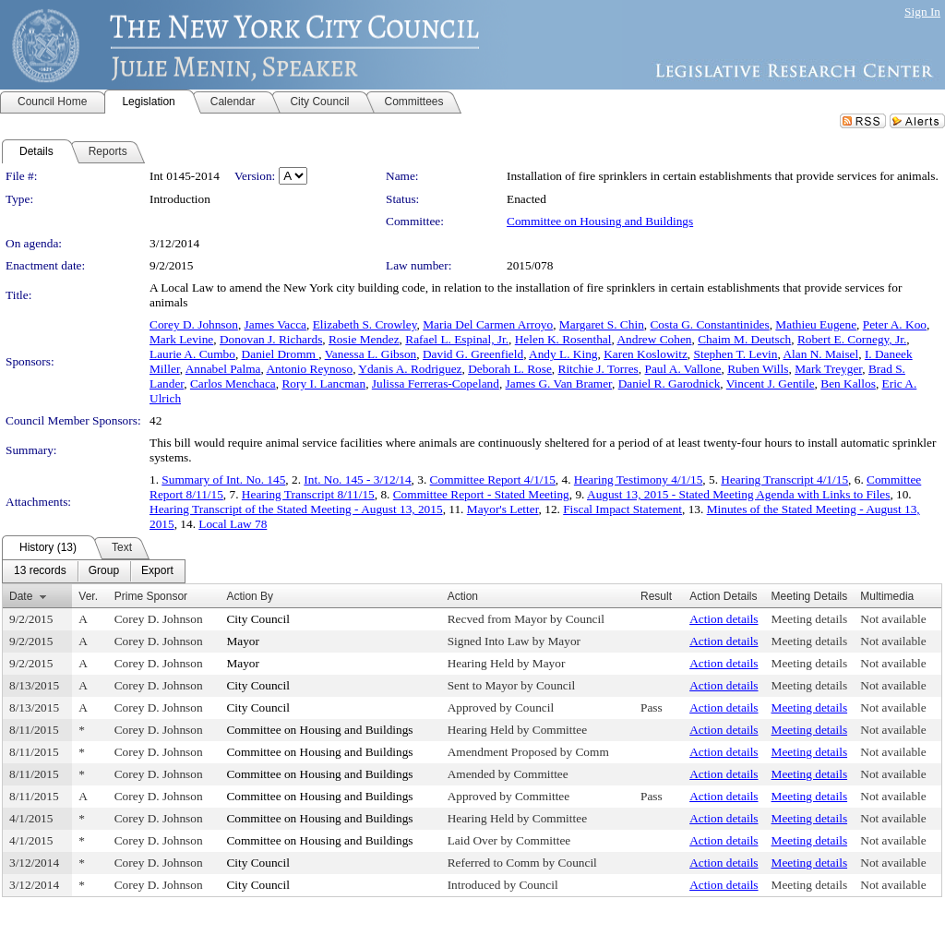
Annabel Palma (223, 369)
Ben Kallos (848, 383)
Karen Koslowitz (646, 354)
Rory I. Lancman (323, 383)
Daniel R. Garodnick (669, 383)
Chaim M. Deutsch (744, 339)
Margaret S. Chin (601, 324)
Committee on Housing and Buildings (600, 221)
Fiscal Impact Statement (622, 509)
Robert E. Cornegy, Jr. (851, 339)
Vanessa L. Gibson (371, 354)
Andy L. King (563, 354)
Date (20, 596)
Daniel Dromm (280, 354)
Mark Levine (181, 339)
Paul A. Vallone (682, 369)
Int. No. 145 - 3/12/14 (357, 479)
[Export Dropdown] (157, 571)
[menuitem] (40, 571)
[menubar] (93, 571)
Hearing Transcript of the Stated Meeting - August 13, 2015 (296, 509)
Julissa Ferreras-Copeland (435, 383)
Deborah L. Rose (510, 369)
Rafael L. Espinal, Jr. (456, 339)
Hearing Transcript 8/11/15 (308, 494)
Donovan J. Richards (271, 339)
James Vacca (275, 324)
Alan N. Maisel (820, 354)
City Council (258, 619)
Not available (893, 619)
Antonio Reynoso (309, 369)
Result (656, 596)
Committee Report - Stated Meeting (481, 494)
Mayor (242, 641)
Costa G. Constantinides (709, 324)
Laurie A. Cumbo (192, 354)
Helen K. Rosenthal (563, 339)
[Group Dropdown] (104, 571)
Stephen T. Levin (736, 354)
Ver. (88, 596)
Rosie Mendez (364, 339)
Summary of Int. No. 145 (223, 479)
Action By (249, 596)
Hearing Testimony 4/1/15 (638, 479)
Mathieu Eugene (815, 324)
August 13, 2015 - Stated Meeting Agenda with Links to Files (738, 494)
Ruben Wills (757, 369)
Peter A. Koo (895, 324)
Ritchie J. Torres (598, 369)
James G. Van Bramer (559, 383)
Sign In (922, 11)
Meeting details (810, 619)
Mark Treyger (828, 369)
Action (463, 596)
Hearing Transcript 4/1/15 (784, 479)
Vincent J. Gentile (770, 383)
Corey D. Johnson (194, 324)
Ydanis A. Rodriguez (409, 369)
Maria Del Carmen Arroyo (488, 324)
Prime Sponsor (150, 596)
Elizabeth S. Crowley (365, 324)
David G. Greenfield (473, 354)
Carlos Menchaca (233, 383)
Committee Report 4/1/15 (493, 479)
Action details (723, 619)
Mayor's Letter (503, 509)
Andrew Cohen (653, 339)
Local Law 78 (232, 524)
